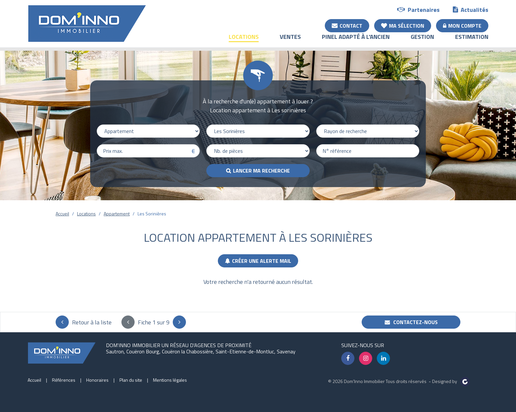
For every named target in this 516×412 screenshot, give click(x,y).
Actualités (470, 9)
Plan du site (130, 379)
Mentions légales (170, 379)
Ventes (290, 41)
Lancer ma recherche (261, 171)
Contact (347, 25)
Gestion (422, 41)
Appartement (117, 213)
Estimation (471, 41)
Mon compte (462, 25)
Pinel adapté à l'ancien (356, 41)
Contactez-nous (411, 322)
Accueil (62, 213)
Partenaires (418, 9)
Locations (244, 41)
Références (63, 379)
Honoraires (97, 379)
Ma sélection (402, 25)
